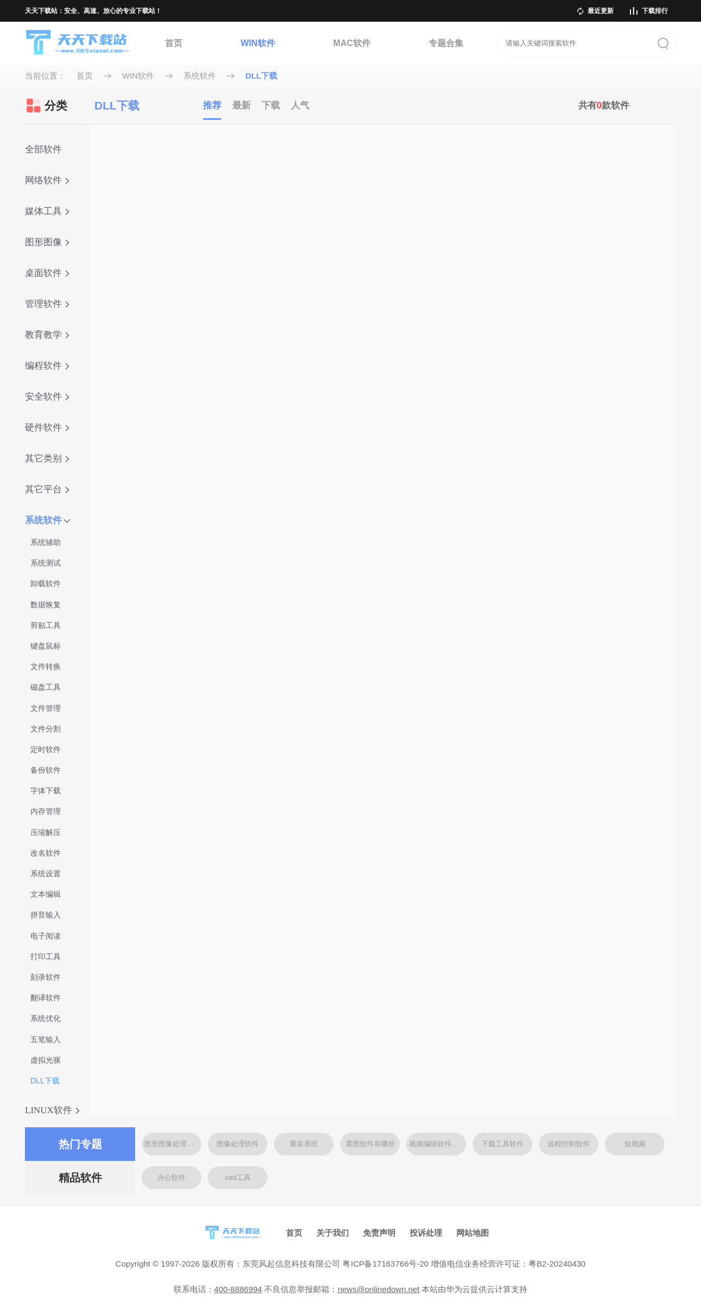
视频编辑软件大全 (437, 1144)
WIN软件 (257, 43)
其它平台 (47, 489)
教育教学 (47, 335)
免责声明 (379, 1232)
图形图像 (47, 242)
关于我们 (332, 1232)
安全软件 (47, 396)
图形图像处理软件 (172, 1144)
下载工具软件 (502, 1144)
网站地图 (472, 1232)
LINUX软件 (52, 1110)
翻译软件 (45, 997)
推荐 (212, 105)
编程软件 (47, 366)
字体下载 (45, 790)
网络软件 (47, 180)
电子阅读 (45, 936)
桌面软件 (47, 273)
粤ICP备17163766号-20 (385, 1263)
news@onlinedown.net (378, 1289)
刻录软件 (45, 977)
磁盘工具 (45, 687)
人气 (300, 105)
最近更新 (601, 11)
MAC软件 (351, 43)
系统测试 (45, 562)
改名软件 (45, 853)
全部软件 (43, 149)
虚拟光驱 (45, 1060)
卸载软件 (45, 583)
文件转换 (45, 666)
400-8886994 (238, 1289)
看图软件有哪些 (370, 1144)
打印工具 (45, 956)
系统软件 (199, 75)
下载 (271, 105)
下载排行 (655, 11)
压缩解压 (45, 832)
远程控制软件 (568, 1144)
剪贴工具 (45, 625)
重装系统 (304, 1144)
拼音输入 (45, 914)
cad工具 (238, 1177)
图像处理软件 (237, 1144)
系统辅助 (45, 542)
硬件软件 (47, 427)
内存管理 (45, 811)
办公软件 (171, 1177)
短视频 (635, 1144)
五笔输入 (45, 1039)
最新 (241, 105)
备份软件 (45, 770)
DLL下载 (261, 75)
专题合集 (446, 43)
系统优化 (45, 1018)
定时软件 (45, 749)
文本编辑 (45, 894)
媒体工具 (47, 211)
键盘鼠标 (45, 645)
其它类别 (47, 458)
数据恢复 (45, 604)
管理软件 (47, 304)
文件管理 (45, 708)
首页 (173, 43)
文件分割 (45, 728)
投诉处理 (426, 1232)
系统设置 (45, 873)
